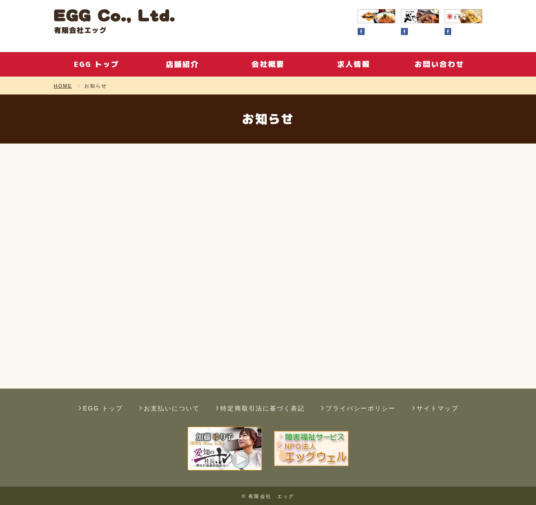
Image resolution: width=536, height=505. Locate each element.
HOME (63, 86)
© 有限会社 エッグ (268, 496)
